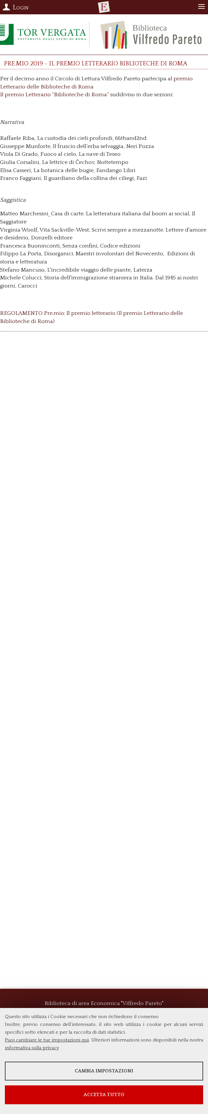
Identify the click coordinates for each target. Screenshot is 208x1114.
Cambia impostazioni (104, 1071)
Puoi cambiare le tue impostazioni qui (47, 1040)
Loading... (104, 584)
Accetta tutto (104, 1094)
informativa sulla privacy (32, 1048)
